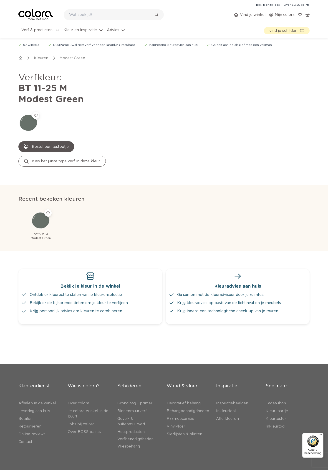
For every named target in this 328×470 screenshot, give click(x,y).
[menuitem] (40, 32)
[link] (268, 4)
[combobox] (114, 14)
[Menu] (320, 435)
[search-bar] (110, 14)
